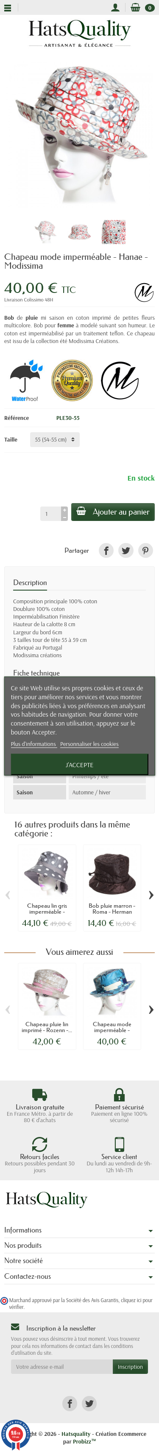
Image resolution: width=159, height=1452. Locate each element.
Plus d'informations (34, 743)
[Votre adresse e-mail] (62, 1366)
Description (30, 582)
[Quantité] (50, 514)
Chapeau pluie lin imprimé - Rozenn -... (47, 1027)
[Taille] (55, 439)
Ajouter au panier (113, 512)
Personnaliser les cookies (89, 743)
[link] (106, 550)
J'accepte (80, 764)
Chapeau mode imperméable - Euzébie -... (112, 1030)
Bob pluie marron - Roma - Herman (112, 908)
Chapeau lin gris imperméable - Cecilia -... (47, 912)
